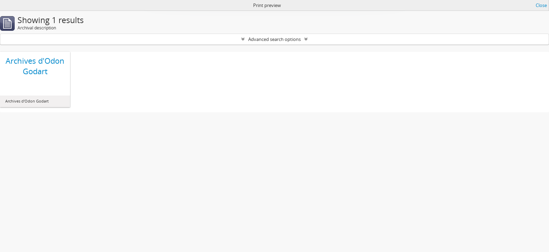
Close (541, 5)
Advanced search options (274, 39)
